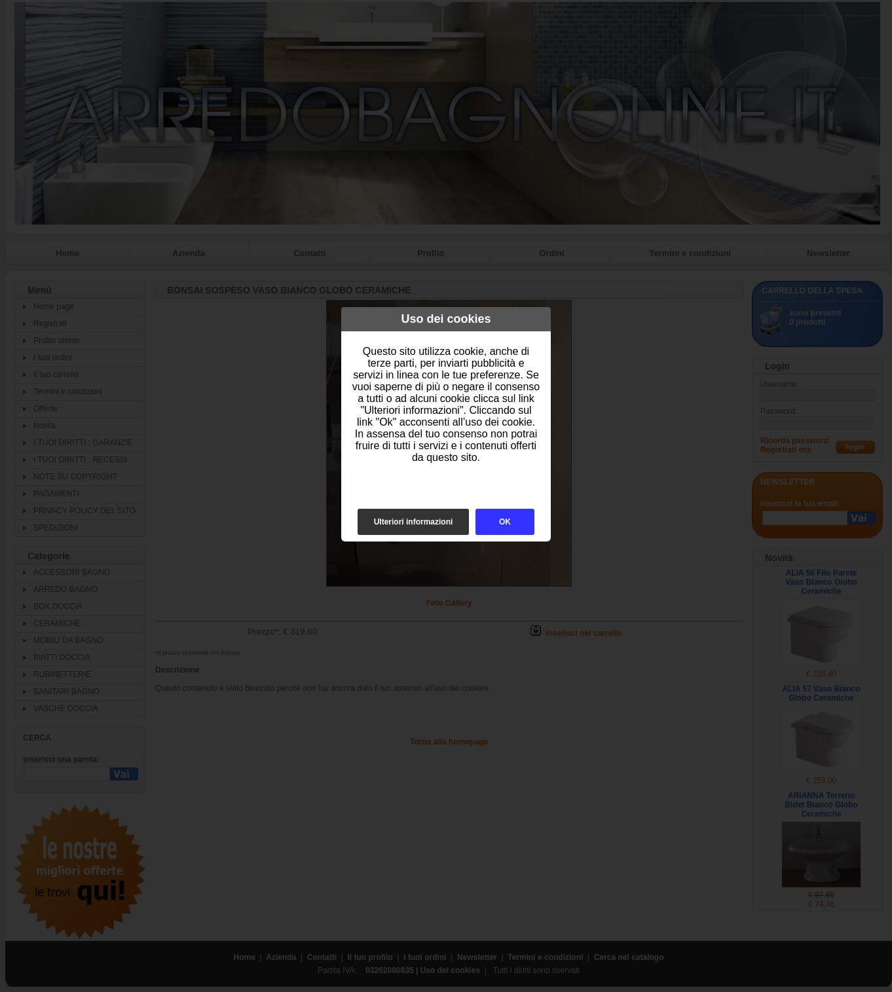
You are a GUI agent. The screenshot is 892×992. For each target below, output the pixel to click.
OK (505, 521)
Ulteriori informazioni (413, 521)
